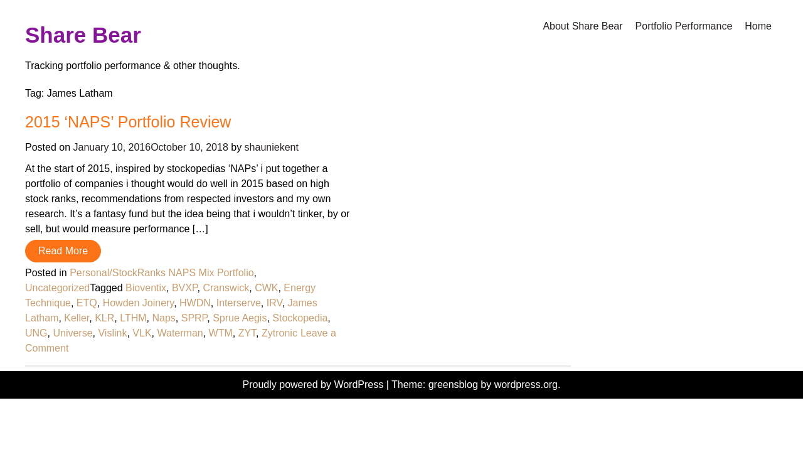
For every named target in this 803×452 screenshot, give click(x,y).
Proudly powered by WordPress (314, 384)
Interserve (238, 303)
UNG (36, 333)
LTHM (133, 318)
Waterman (180, 333)
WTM (221, 333)
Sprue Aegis (240, 318)
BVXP (185, 287)
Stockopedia (299, 318)
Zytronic (279, 333)
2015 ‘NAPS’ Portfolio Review (128, 122)
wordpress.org (526, 384)
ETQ (87, 303)
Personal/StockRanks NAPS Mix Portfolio (161, 272)
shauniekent (272, 147)
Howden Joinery (138, 303)
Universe (72, 333)
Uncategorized (57, 287)
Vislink (112, 333)
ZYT (247, 333)
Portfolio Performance (684, 26)
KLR (104, 318)
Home (758, 26)
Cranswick (226, 287)
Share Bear (83, 35)
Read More (63, 250)
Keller (76, 318)
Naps (163, 318)
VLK (141, 333)
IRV (274, 303)
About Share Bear (582, 26)
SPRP (194, 318)
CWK (266, 287)
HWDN (195, 303)
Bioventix (145, 287)
